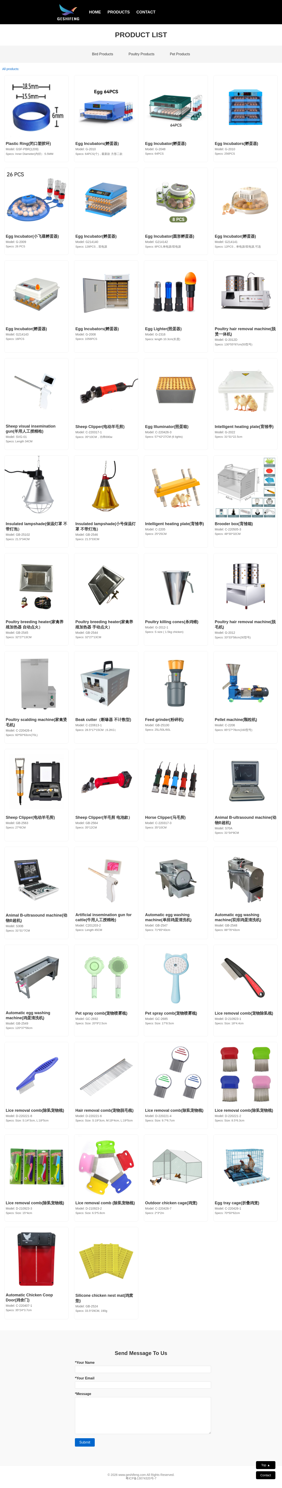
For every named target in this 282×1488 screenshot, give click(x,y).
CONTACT (146, 12)
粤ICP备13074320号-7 (141, 1478)
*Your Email (85, 1378)
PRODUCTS (119, 12)
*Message (83, 1394)
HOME (95, 12)
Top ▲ (265, 1465)
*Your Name (85, 1362)
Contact (265, 1475)
